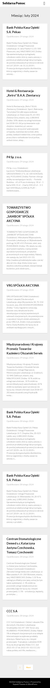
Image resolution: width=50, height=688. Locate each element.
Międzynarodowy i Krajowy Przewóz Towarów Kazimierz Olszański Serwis (25, 349)
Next (28, 667)
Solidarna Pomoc (14, 3)
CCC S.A (12, 611)
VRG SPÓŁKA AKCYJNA (23, 285)
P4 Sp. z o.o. (14, 157)
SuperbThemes (19, 684)
